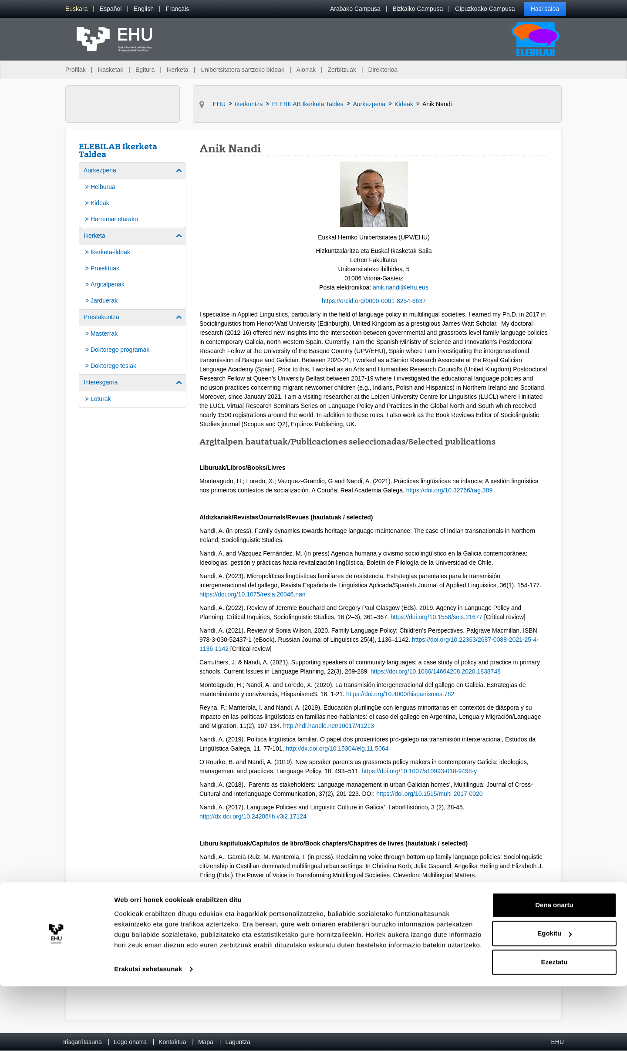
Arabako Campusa (355, 8)
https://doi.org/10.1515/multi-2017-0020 (429, 793)
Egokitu (554, 998)
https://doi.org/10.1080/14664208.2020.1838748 (436, 671)
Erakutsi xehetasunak (148, 1034)
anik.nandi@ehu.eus (400, 287)
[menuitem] (76, 9)
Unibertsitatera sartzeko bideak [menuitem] (242, 69)
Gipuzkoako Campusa (485, 8)
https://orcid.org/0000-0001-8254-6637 (374, 300)
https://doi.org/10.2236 (442, 639)
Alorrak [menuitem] (306, 69)
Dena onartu (554, 970)
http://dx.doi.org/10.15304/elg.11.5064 (337, 748)
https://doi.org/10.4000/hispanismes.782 (400, 694)
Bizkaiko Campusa (417, 8)
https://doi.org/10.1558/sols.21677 (436, 616)
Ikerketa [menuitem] (178, 69)
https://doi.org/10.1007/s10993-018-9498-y (419, 771)
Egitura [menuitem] (145, 69)
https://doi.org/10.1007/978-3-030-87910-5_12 (376, 938)
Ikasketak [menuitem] (110, 69)
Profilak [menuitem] (75, 69)
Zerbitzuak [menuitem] (342, 69)
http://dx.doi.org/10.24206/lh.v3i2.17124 (253, 816)
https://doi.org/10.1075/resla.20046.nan (252, 594)
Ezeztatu (554, 1027)
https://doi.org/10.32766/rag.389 (449, 490)
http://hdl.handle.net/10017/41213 (328, 725)
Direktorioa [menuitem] (383, 69)
